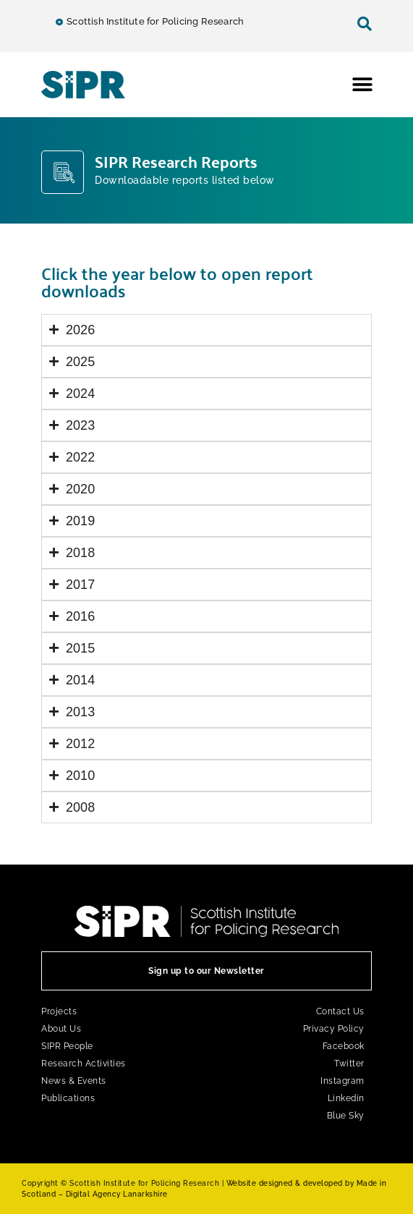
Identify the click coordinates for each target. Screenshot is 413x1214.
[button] (362, 84)
